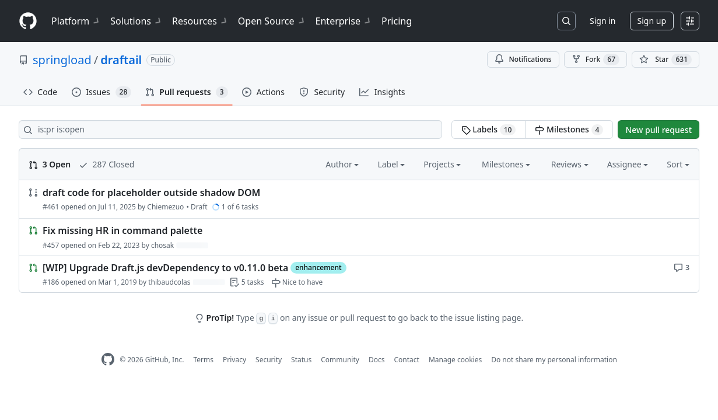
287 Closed (106, 164)
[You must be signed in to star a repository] (665, 59)
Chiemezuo (165, 207)
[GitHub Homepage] (108, 359)
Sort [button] (678, 164)
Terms (203, 360)
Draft (199, 207)
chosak (162, 245)
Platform (76, 21)
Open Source (272, 21)
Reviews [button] (570, 164)
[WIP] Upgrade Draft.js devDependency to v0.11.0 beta (165, 267)
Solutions (136, 21)
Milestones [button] (506, 164)
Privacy (234, 360)
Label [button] (391, 164)
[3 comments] (681, 266)
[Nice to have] (297, 282)
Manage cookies (455, 360)
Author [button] (342, 164)
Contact (406, 360)
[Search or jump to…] (566, 21)
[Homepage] (28, 21)
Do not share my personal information (554, 360)
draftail (121, 60)
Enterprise (344, 21)
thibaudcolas (169, 282)
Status (301, 360)
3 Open (50, 164)
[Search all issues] (230, 129)
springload (62, 60)
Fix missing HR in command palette (122, 231)
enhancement (318, 267)
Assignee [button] (628, 164)
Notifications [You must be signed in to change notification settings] (523, 59)
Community (340, 360)
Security (268, 360)
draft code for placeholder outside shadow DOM (152, 192)
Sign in (602, 20)
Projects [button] (442, 164)
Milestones (569, 129)
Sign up (652, 20)
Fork (595, 59)
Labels (488, 129)
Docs (377, 360)
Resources (200, 21)
